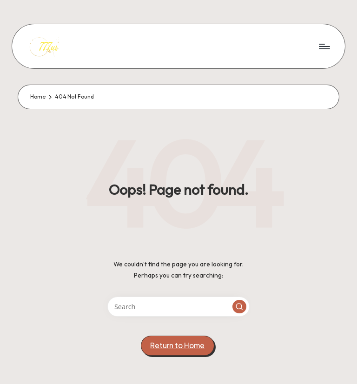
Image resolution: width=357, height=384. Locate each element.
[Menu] (324, 46)
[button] (239, 307)
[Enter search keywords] (178, 307)
